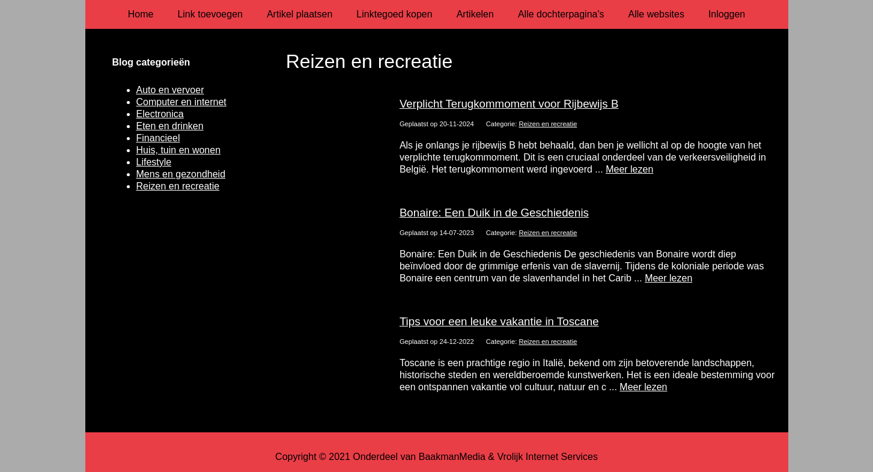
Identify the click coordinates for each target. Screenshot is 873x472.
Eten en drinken (170, 126)
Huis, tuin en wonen (178, 150)
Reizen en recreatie (548, 123)
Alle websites (656, 14)
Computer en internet (181, 102)
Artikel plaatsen (299, 14)
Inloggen (726, 14)
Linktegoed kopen (394, 14)
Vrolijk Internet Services (547, 457)
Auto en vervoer (170, 90)
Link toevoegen (210, 14)
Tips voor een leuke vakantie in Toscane (499, 321)
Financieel (158, 138)
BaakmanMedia (452, 457)
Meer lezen (629, 169)
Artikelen (475, 14)
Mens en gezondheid (181, 174)
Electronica (160, 114)
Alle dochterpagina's (561, 14)
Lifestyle (154, 162)
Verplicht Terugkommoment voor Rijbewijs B (509, 103)
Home (141, 14)
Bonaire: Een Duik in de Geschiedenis (494, 212)
